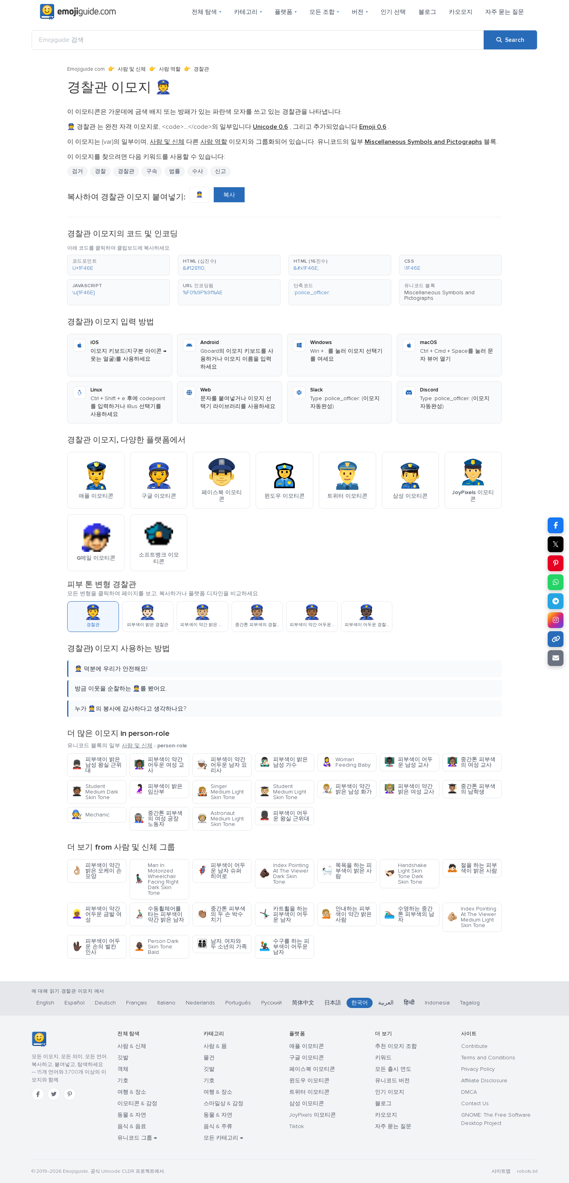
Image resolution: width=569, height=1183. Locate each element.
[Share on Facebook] (555, 525)
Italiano (166, 1002)
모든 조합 (324, 11)
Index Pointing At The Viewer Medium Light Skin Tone (471, 917)
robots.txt (527, 1171)
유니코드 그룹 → (137, 1137)
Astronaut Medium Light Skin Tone (220, 819)
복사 (229, 194)
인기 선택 (393, 11)
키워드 (383, 1057)
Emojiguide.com (86, 69)
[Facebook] (38, 1094)
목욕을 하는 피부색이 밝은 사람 (347, 871)
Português (238, 1002)
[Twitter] (53, 1094)
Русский (271, 1002)
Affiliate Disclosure (484, 1080)
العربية (386, 1002)
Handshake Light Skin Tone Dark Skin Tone (405, 873)
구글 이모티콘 (306, 1057)
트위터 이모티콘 (309, 1092)
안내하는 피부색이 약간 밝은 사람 (347, 914)
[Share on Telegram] (555, 601)
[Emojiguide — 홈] (39, 1039)
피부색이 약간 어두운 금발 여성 (97, 914)
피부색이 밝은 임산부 (158, 789)
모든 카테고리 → (223, 1137)
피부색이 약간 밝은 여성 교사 (409, 789)
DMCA (469, 1092)
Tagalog (470, 1002)
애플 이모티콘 (306, 1046)
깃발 (122, 1057)
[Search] (510, 39)
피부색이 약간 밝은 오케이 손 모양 (97, 871)
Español (74, 1002)
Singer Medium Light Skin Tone (220, 792)
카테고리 (248, 11)
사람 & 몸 (215, 1046)
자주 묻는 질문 (504, 11)
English (45, 1002)
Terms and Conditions (488, 1057)
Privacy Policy (478, 1069)
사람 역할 (170, 69)
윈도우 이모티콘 (309, 1080)
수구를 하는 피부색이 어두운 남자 (284, 946)
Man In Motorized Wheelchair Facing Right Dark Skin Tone (156, 879)
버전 (360, 11)
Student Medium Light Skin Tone (282, 792)
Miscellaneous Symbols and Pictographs (439, 295)
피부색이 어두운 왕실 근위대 (284, 816)
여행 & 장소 (131, 1092)
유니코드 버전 (392, 1080)
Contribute (474, 1046)
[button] (118, 265)
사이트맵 (501, 1171)
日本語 (332, 1002)
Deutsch (105, 1002)
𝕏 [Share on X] (555, 544)
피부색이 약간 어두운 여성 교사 (159, 765)
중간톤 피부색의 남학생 (471, 789)
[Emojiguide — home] (78, 12)
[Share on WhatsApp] (555, 582)
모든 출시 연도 (393, 1069)
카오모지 (461, 11)
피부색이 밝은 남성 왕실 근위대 (97, 765)
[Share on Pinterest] (555, 563)
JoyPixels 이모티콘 (312, 1115)
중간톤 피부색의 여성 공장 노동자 (158, 819)
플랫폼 (286, 11)
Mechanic (90, 814)
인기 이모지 (389, 1092)
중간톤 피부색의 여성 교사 (471, 762)
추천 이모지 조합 (396, 1046)
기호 (122, 1080)
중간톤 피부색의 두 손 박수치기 (221, 914)
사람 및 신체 (132, 69)
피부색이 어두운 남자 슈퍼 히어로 (221, 871)
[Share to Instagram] (555, 620)
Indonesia (437, 1002)
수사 (197, 171)
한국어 (359, 1002)
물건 (209, 1057)
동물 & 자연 (131, 1115)
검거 (77, 171)
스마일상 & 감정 (223, 1103)
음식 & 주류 (217, 1126)
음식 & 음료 (131, 1126)
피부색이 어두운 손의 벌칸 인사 (96, 946)
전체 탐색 (206, 11)
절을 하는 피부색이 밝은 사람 (472, 868)
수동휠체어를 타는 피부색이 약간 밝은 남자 (159, 914)
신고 (220, 171)
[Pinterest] (69, 1094)
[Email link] (555, 658)
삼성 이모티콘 (306, 1103)
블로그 (427, 11)
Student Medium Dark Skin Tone (95, 792)
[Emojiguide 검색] (258, 39)
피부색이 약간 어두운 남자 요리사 (222, 765)
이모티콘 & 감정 (137, 1103)
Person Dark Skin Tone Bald (156, 946)
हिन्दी (409, 1002)
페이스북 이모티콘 (312, 1069)
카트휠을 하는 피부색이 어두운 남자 (283, 914)
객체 (122, 1069)
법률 (174, 171)
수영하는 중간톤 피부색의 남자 (409, 914)
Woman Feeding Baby (346, 762)
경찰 (100, 171)
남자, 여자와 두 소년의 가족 (222, 944)
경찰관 (126, 171)
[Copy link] (555, 639)
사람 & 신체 (131, 1046)
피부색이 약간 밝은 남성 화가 (347, 789)
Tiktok (296, 1126)
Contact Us (475, 1103)
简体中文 (303, 1002)
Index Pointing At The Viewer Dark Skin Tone (284, 873)
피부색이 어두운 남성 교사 (408, 762)
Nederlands (200, 1002)
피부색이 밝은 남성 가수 (283, 762)
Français (136, 1002)
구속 (151, 171)
